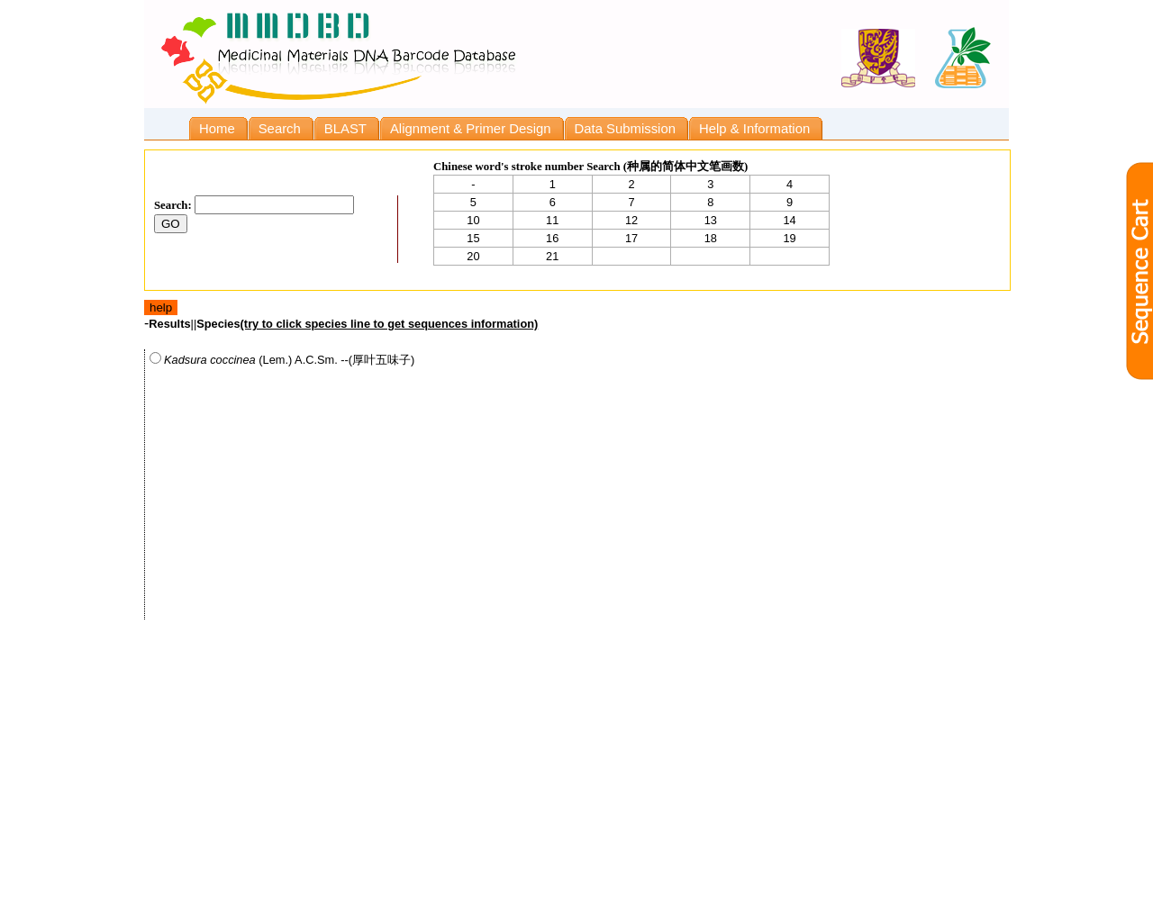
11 (552, 220)
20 (473, 256)
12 (631, 220)
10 (473, 220)
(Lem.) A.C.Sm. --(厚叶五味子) (282, 359)
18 (710, 238)
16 (552, 238)
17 (631, 238)
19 (789, 238)
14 (789, 220)
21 (552, 256)
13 (710, 220)
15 (473, 238)
